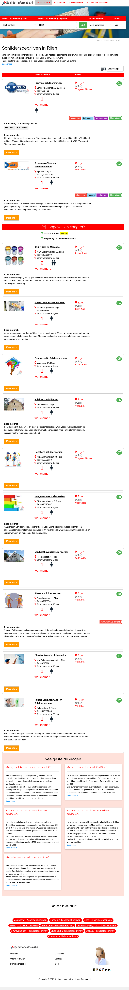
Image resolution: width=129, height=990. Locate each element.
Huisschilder (43, 3)
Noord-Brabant (109, 40)
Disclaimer (59, 954)
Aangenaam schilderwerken (50, 496)
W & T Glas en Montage (47, 247)
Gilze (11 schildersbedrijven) (98, 920)
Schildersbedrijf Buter (46, 399)
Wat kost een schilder (97, 3)
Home (98, 40)
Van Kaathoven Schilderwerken (51, 552)
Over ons (14, 954)
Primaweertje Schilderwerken (51, 358)
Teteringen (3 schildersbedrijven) (57, 925)
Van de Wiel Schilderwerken (50, 302)
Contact (58, 959)
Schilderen (59, 3)
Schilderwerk (76, 3)
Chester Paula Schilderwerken (51, 655)
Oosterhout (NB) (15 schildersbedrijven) (97, 925)
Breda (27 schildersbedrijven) (100, 931)
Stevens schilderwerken (47, 593)
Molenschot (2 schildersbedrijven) (30, 920)
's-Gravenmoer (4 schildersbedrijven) (29, 931)
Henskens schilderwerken (48, 452)
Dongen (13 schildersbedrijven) (65, 920)
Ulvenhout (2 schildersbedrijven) (67, 931)
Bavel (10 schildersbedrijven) (24, 925)
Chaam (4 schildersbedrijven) (63, 936)
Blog (57, 964)
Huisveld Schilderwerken (48, 83)
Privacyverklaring (18, 964)
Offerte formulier (17, 959)
